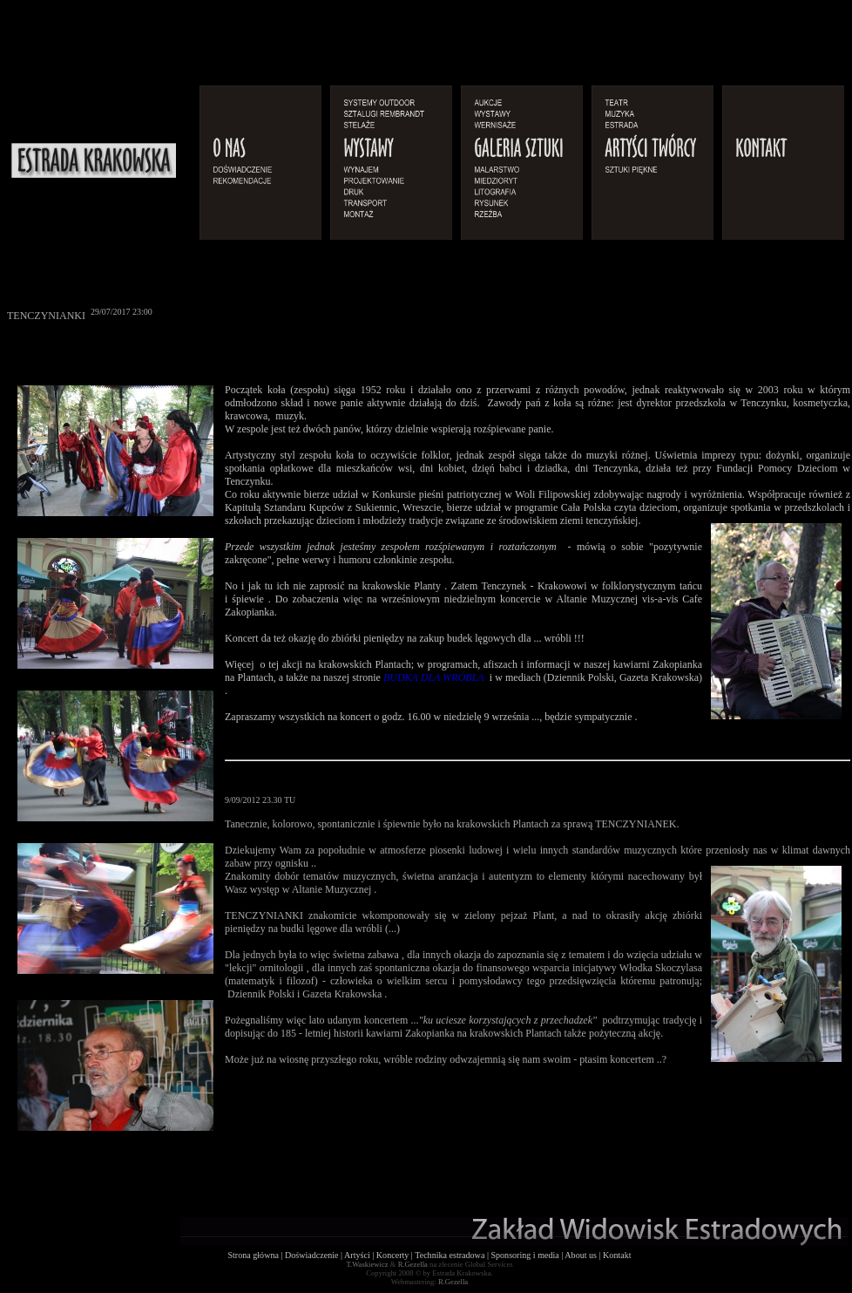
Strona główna (253, 1255)
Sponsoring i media (524, 1255)
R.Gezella (413, 1264)
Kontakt (617, 1255)
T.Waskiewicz (367, 1264)
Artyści (357, 1255)
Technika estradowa (449, 1255)
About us (581, 1255)
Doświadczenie (312, 1255)
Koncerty (392, 1255)
